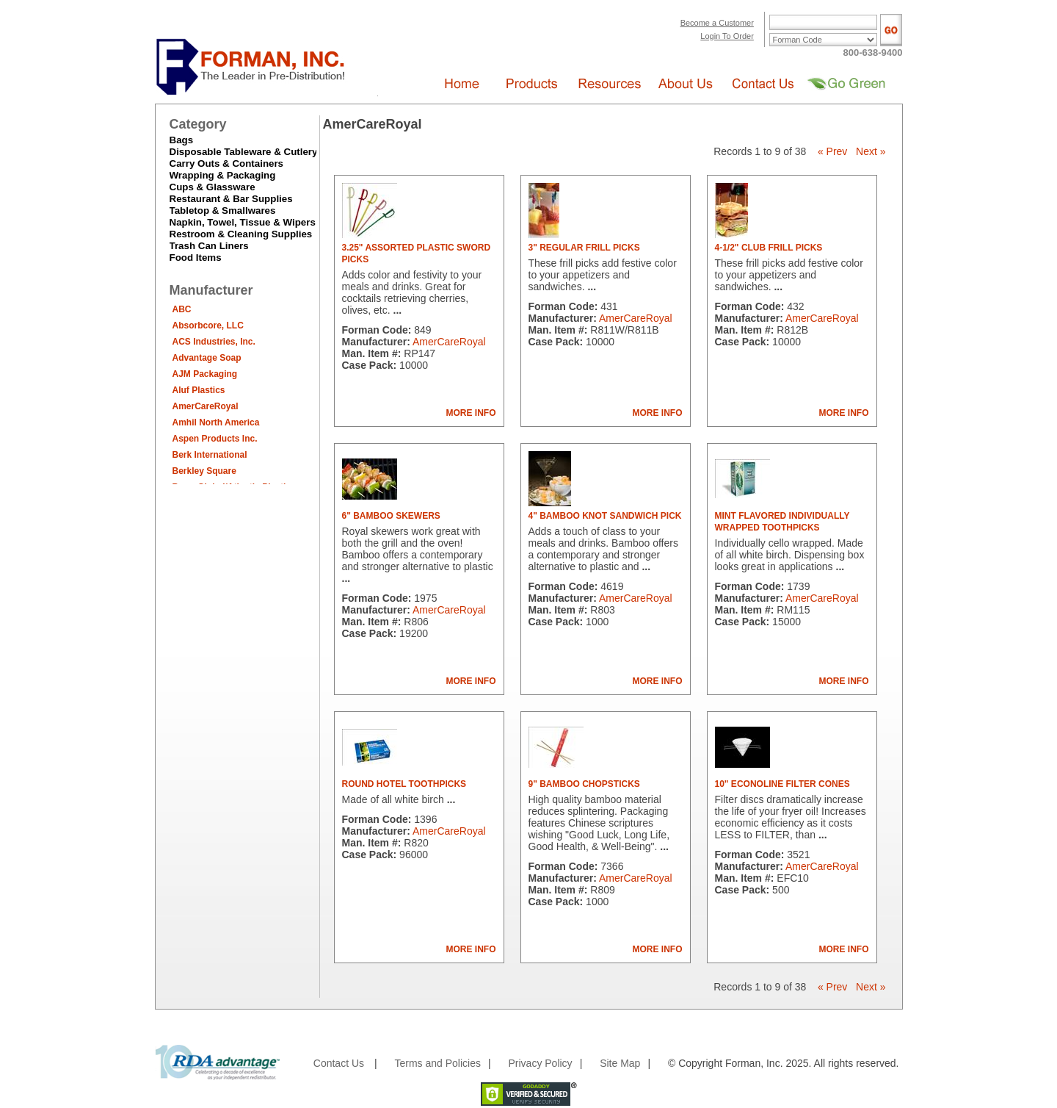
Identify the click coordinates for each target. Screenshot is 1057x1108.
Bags (182, 139)
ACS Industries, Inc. (213, 342)
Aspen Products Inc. (215, 439)
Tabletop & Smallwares (223, 210)
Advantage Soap (206, 358)
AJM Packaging (205, 374)
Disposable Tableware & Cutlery (244, 151)
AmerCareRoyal (205, 406)
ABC (182, 309)
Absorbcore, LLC (208, 325)
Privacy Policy (540, 1063)
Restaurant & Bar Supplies (231, 198)
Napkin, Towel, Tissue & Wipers (243, 222)
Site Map (620, 1063)
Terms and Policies (437, 1063)
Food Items (196, 257)
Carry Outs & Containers (227, 163)
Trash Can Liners (209, 245)
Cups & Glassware (212, 187)
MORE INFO (471, 413)
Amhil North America (216, 422)
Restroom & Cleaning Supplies (241, 234)
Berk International (209, 455)
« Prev (832, 151)
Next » (870, 151)
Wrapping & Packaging (223, 175)
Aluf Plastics (198, 390)
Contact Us (338, 1063)
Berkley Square (204, 471)
